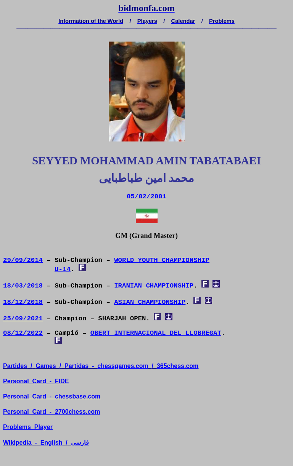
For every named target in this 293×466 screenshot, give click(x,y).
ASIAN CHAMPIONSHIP (149, 302)
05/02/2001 (146, 196)
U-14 (63, 269)
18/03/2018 (23, 285)
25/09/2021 (23, 318)
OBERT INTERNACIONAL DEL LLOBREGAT (155, 333)
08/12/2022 (23, 333)
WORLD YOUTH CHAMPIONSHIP (161, 260)
